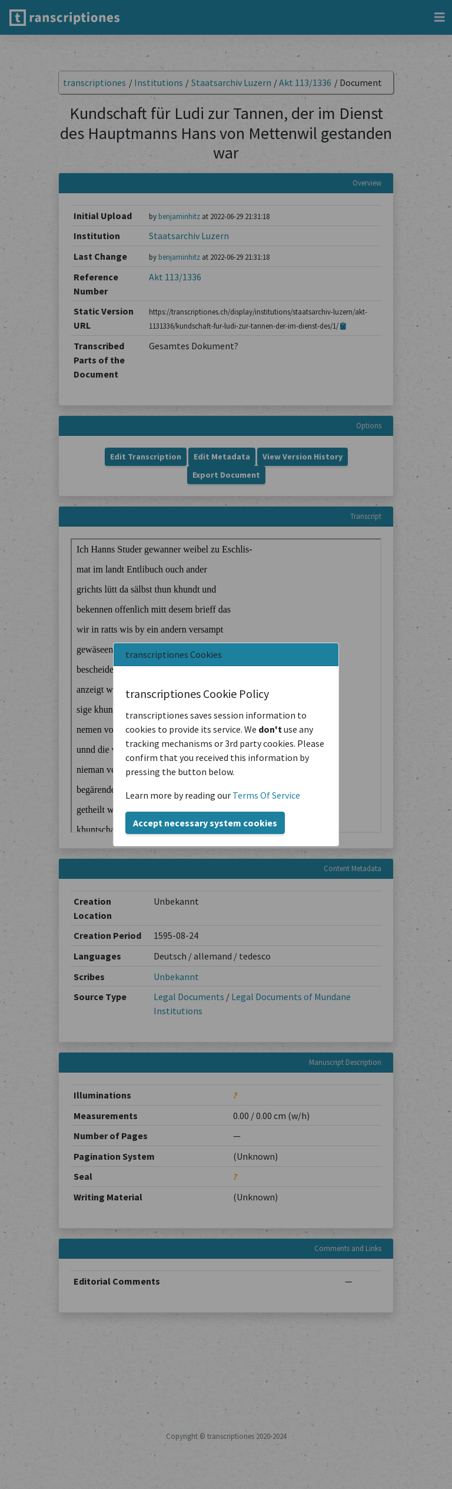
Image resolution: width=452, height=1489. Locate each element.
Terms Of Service (266, 795)
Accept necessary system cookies (205, 823)
